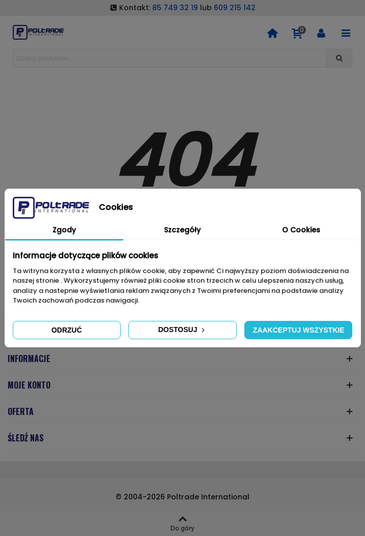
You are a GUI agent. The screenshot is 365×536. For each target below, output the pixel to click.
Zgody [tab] (64, 230)
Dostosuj (182, 329)
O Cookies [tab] (301, 230)
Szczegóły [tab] (182, 230)
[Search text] (169, 58)
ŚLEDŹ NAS (26, 438)
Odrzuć (66, 330)
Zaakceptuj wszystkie (299, 330)
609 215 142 (235, 8)
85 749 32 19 (175, 8)
